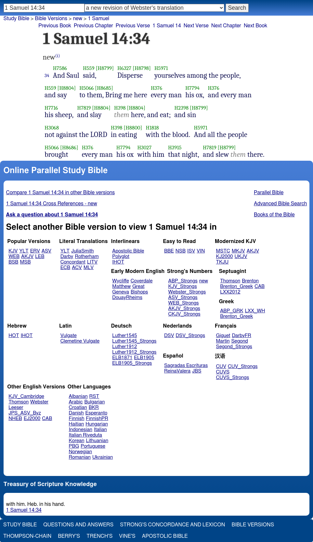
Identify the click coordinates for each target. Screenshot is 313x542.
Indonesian (81, 429)
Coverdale (142, 280)
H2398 (182, 108)
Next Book (255, 25)
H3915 (175, 147)
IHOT (118, 262)
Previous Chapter (93, 25)
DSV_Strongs (190, 335)
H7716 (51, 108)
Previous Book (54, 25)
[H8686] (69, 147)
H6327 (124, 68)
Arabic (76, 402)
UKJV (241, 256)
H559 (89, 68)
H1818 (152, 128)
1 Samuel (98, 18)
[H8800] (133, 128)
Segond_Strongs (234, 346)
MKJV (238, 251)
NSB (181, 251)
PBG (74, 446)
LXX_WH (255, 310)
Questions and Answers (78, 524)
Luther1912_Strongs (134, 352)
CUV (221, 366)
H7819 (84, 108)
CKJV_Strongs (184, 314)
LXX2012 (230, 292)
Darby (66, 256)
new (203, 280)
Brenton (250, 280)
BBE (169, 251)
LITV (92, 262)
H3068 (52, 128)
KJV (13, 251)
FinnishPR (97, 418)
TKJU (222, 262)
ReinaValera (177, 371)
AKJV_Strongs (184, 308)
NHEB (15, 418)
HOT (13, 335)
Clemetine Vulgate (79, 341)
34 (47, 75)
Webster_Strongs (187, 292)
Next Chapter (226, 25)
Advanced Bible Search (280, 203)
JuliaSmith (82, 251)
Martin (223, 341)
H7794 (192, 88)
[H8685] (104, 88)
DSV (169, 335)
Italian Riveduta (85, 435)
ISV (191, 251)
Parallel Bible (268, 192)
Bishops (139, 292)
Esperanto (96, 413)
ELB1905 (144, 357)
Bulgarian (94, 402)
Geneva (120, 292)
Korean (77, 440)
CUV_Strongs (242, 366)
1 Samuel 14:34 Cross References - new (51, 203)
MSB (25, 262)
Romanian (80, 457)
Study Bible (16, 18)
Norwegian (80, 451)
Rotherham (86, 256)
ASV (46, 251)
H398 (120, 108)
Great (138, 286)
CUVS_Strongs (232, 377)
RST (94, 396)
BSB (13, 262)
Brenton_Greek (236, 286)
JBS (196, 371)
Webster (39, 402)
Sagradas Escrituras (186, 365)
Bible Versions (51, 18)
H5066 (86, 88)
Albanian (78, 396)
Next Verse (196, 25)
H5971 (161, 68)
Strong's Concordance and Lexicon (172, 524)
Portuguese (93, 446)
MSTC (223, 251)
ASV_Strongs (183, 297)
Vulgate (68, 335)
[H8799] (105, 68)
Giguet (223, 335)
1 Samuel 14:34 (24, 510)
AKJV (27, 256)
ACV (77, 267)
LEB (39, 256)
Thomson (230, 280)
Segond (239, 341)
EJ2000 (32, 418)
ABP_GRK (231, 310)
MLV (89, 267)
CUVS (223, 372)
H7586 (60, 68)
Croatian (78, 407)
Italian (100, 429)
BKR (94, 407)
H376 (156, 88)
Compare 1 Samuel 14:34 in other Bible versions (60, 192)
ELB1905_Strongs (132, 363)
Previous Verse (133, 25)
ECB (65, 267)
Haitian (76, 424)
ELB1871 (122, 357)
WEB (14, 256)
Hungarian (96, 424)
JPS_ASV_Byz (24, 413)
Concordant (72, 262)
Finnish (77, 418)
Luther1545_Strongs (134, 341)
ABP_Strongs (183, 280)
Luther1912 (124, 346)
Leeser (15, 407)
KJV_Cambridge (26, 396)
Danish (76, 413)
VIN (201, 251)
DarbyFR (241, 335)
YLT (23, 251)
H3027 (144, 147)
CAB (259, 286)
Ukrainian (102, 457)
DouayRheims (127, 297)
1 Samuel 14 (166, 25)
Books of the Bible (274, 214)
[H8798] (142, 68)
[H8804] (66, 88)
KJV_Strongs (182, 286)
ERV (35, 251)
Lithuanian (97, 440)
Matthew (121, 286)
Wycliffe (120, 280)
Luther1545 (124, 335)
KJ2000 (224, 256)
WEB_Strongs (183, 303)
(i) (57, 56)
